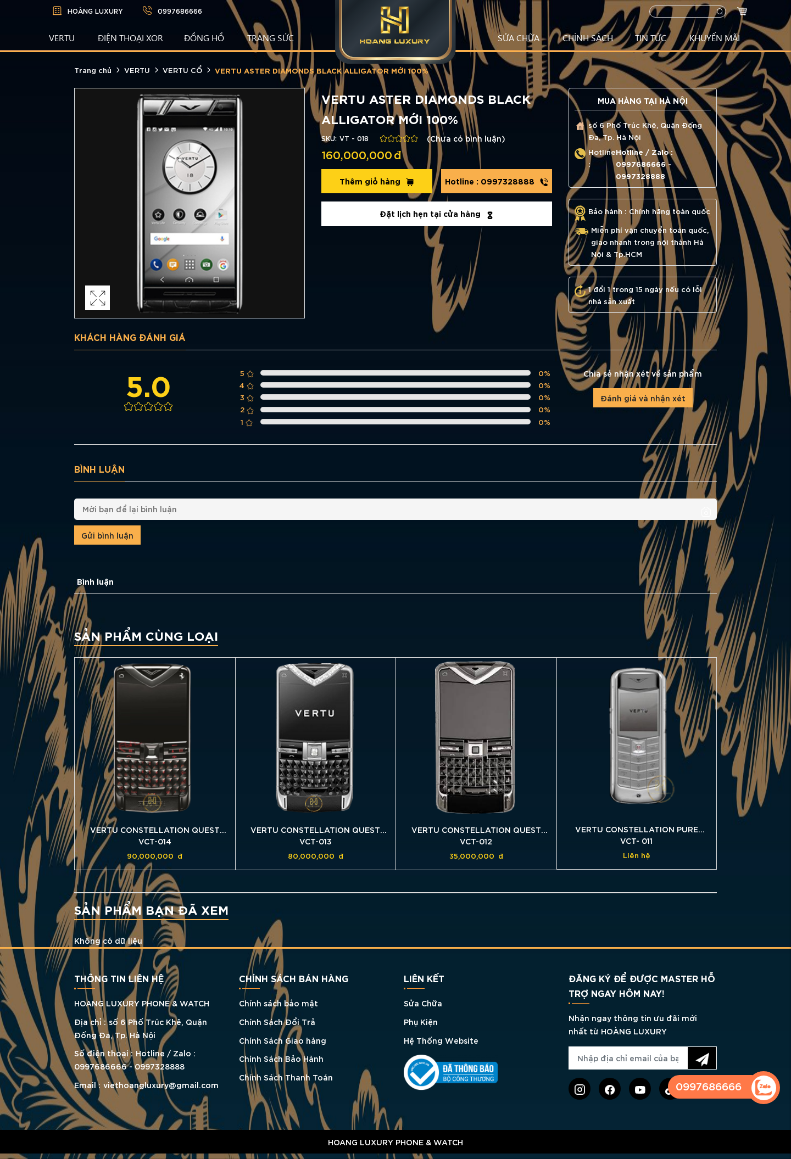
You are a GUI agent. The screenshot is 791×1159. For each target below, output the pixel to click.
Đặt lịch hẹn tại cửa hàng (437, 213)
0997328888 (496, 181)
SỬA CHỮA (518, 37)
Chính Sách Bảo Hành (281, 1058)
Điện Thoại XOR (130, 37)
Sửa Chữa (423, 1003)
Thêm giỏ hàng (376, 181)
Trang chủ (93, 70)
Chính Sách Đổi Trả (277, 1021)
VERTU (62, 37)
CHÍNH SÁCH (587, 37)
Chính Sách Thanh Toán (286, 1077)
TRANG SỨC (270, 37)
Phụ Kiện (421, 1021)
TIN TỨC (650, 37)
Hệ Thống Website (441, 1040)
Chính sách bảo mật (278, 1003)
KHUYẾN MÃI (714, 37)
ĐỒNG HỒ (204, 37)
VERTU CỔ (182, 70)
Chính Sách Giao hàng (282, 1040)
